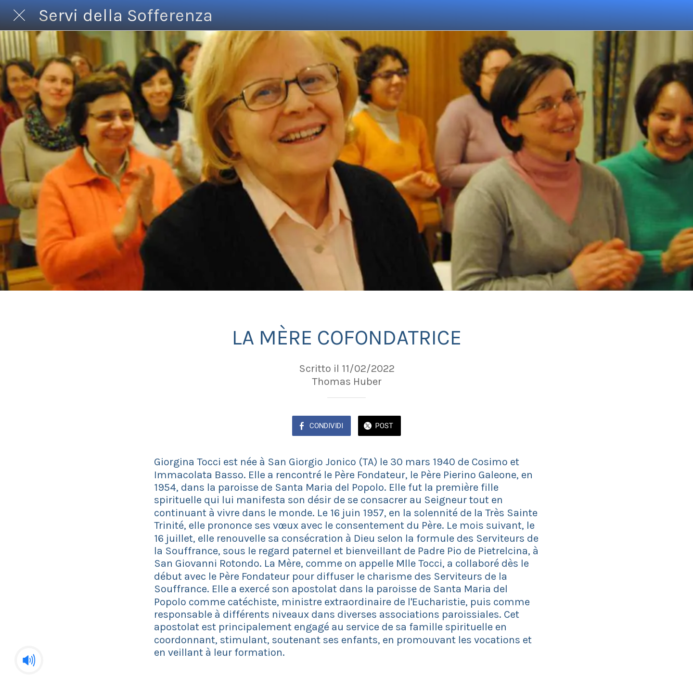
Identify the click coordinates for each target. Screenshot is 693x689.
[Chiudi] (19, 15)
